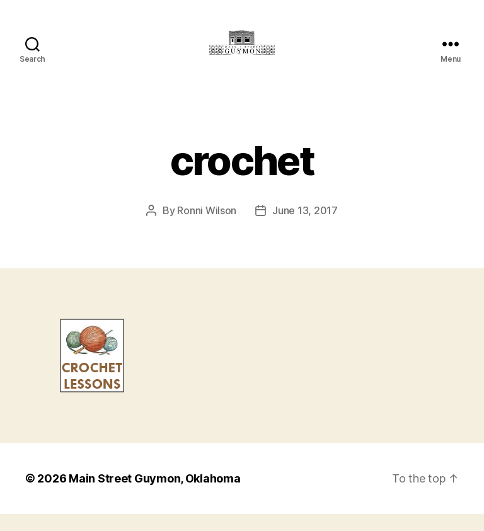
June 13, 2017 (305, 227)
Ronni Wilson (206, 227)
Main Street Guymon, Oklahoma (154, 495)
